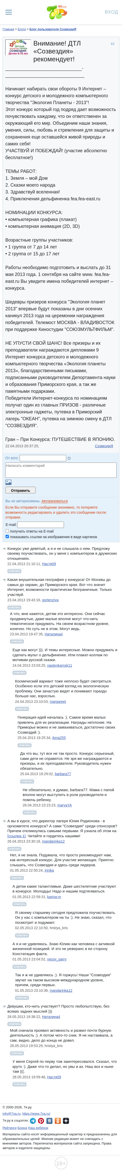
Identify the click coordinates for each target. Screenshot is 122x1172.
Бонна (22, 1128)
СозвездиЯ (104, 446)
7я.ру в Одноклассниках (58, 1121)
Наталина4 (54, 634)
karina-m (54, 897)
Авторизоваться (55, 501)
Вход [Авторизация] (111, 12)
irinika (49, 870)
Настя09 (49, 564)
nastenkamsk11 (59, 665)
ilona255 (59, 738)
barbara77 (63, 774)
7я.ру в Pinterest (41, 1121)
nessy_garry (56, 959)
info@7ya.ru (11, 1113)
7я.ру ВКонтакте (49, 1121)
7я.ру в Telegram (33, 1121)
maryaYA (64, 805)
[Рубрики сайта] (8, 12)
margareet (58, 702)
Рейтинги (10, 1128)
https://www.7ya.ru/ (36, 1113)
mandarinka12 (53, 841)
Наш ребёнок (38, 1128)
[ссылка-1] (16, 836)
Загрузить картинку (8, 482)
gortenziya (50, 600)
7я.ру (66, 1121)
